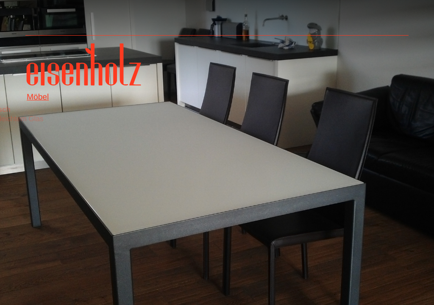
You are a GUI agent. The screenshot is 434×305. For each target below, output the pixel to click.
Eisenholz (83, 67)
